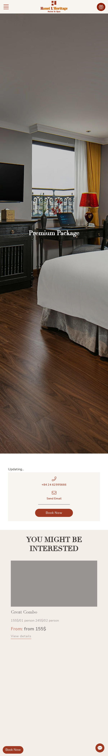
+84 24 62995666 (54, 485)
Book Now (13, 750)
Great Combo (24, 615)
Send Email (54, 499)
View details (21, 639)
